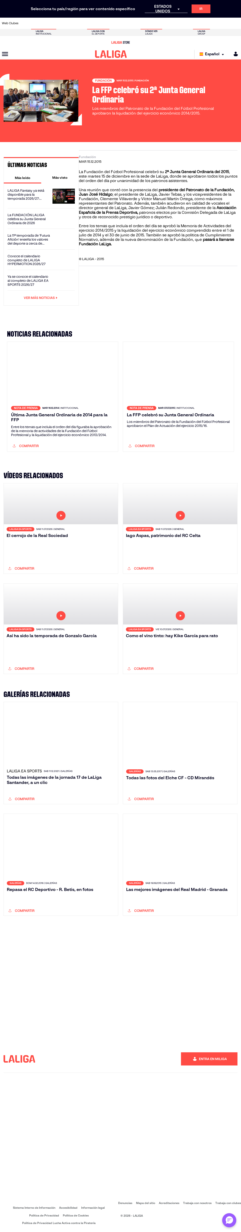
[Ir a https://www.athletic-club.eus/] (25, 23)
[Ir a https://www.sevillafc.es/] (213, 23)
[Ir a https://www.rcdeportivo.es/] (158, 23)
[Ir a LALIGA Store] (120, 42)
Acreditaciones (169, 1202)
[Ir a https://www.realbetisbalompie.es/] (180, 23)
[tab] (22, 177)
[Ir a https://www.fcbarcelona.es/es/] (92, 23)
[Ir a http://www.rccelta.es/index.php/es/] (59, 23)
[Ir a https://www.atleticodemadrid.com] (36, 23)
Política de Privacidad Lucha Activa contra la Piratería (59, 1222)
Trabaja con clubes (228, 1202)
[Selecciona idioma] (213, 54)
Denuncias (125, 1202)
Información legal (93, 1207)
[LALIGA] (111, 54)
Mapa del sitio (145, 1202)
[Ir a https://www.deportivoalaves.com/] (69, 23)
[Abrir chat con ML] (229, 1220)
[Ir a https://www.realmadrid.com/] (191, 23)
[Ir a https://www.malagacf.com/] (125, 23)
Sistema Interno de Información (34, 1207)
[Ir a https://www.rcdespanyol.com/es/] (169, 23)
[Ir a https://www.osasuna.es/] (48, 23)
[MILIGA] (234, 54)
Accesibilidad (68, 1207)
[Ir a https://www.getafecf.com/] (103, 23)
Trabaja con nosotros (197, 1202)
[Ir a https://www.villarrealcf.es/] (235, 23)
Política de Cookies (76, 1215)
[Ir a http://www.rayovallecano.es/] (147, 23)
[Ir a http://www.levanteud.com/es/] (114, 23)
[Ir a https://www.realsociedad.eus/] (202, 23)
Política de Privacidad (44, 1215)
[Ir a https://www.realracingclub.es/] (136, 23)
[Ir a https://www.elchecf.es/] (80, 23)
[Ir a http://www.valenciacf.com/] (224, 23)
